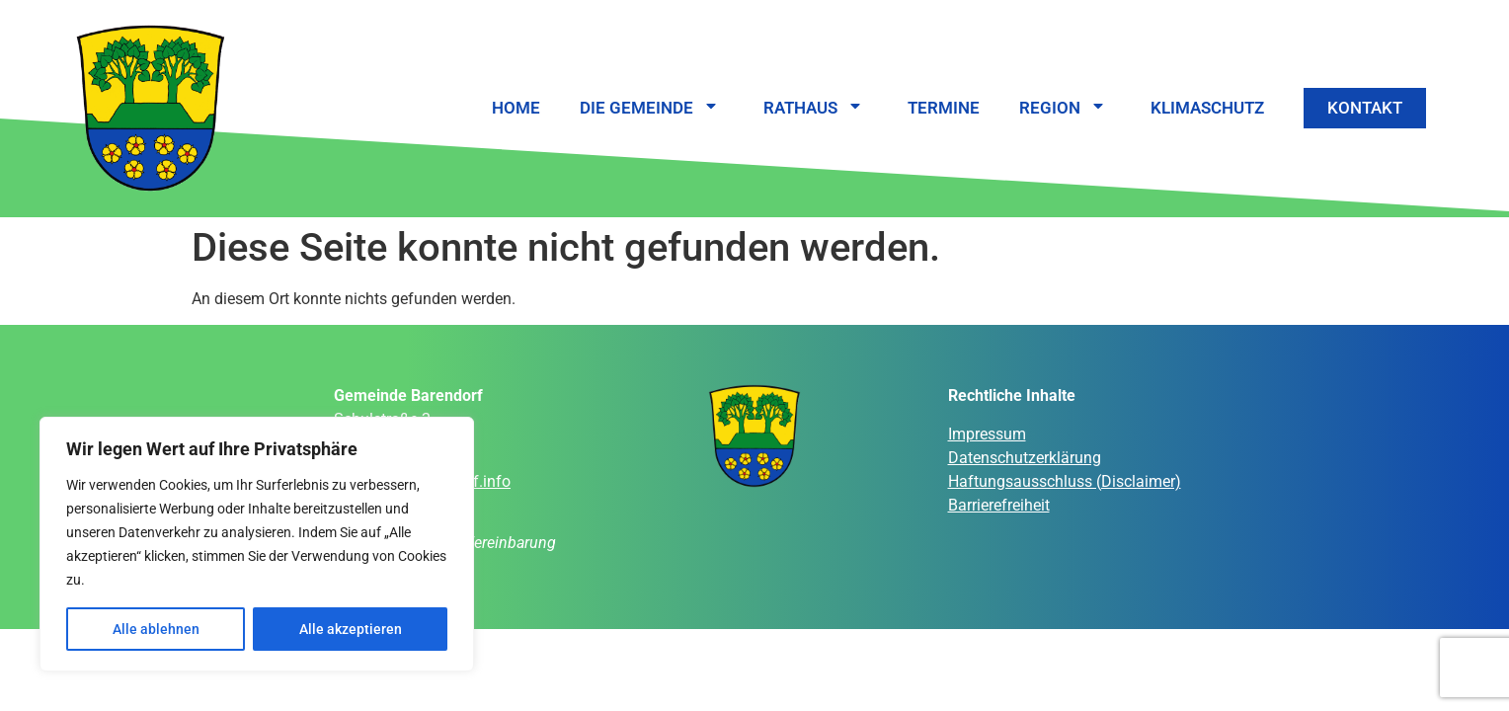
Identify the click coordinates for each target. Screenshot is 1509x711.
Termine (944, 108)
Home (516, 108)
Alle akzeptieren (350, 629)
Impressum (987, 434)
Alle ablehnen (156, 629)
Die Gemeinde (652, 108)
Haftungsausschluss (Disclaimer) (1064, 481)
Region (1065, 108)
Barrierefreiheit (999, 505)
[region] (257, 544)
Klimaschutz (1207, 108)
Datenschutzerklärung (1024, 457)
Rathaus (815, 108)
